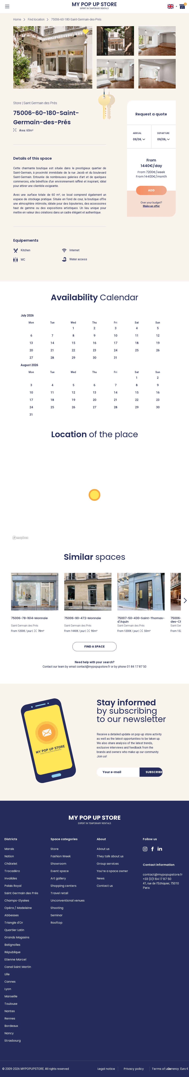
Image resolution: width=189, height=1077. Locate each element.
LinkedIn (160, 849)
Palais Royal (12, 886)
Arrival (137, 133)
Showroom (58, 864)
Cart (182, 6)
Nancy (9, 1033)
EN (170, 6)
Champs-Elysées (16, 900)
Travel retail (59, 893)
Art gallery (58, 878)
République (12, 952)
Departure (163, 133)
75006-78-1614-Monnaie (29, 618)
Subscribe (154, 772)
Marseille (10, 996)
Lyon (7, 989)
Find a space (94, 646)
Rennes (9, 1018)
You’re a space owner (112, 871)
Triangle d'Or (13, 923)
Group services (108, 864)
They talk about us (110, 856)
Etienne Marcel (15, 959)
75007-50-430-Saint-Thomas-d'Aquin (140, 620)
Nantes (9, 1011)
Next (185, 600)
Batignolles (12, 945)
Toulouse (10, 1004)
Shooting (57, 908)
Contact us (105, 886)
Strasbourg (12, 1040)
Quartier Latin (14, 930)
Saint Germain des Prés (21, 893)
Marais (9, 849)
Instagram (145, 849)
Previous (3, 600)
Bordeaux (11, 1026)
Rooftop (56, 923)
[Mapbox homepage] (20, 538)
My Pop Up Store (94, 6)
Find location (36, 19)
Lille (7, 974)
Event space (60, 871)
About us (103, 849)
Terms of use (161, 1069)
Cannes (10, 981)
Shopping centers (63, 886)
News (100, 878)
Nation (9, 856)
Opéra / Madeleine (18, 908)
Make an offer (151, 206)
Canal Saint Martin (17, 967)
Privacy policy (134, 1069)
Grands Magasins (16, 937)
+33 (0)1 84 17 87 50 (157, 879)
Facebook (152, 849)
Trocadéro (12, 871)
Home (17, 19)
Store (55, 849)
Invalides (10, 878)
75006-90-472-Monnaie (82, 618)
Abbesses (11, 915)
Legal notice (106, 1069)
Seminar (57, 915)
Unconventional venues (68, 900)
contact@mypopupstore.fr (163, 874)
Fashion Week (61, 856)
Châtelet (10, 864)
